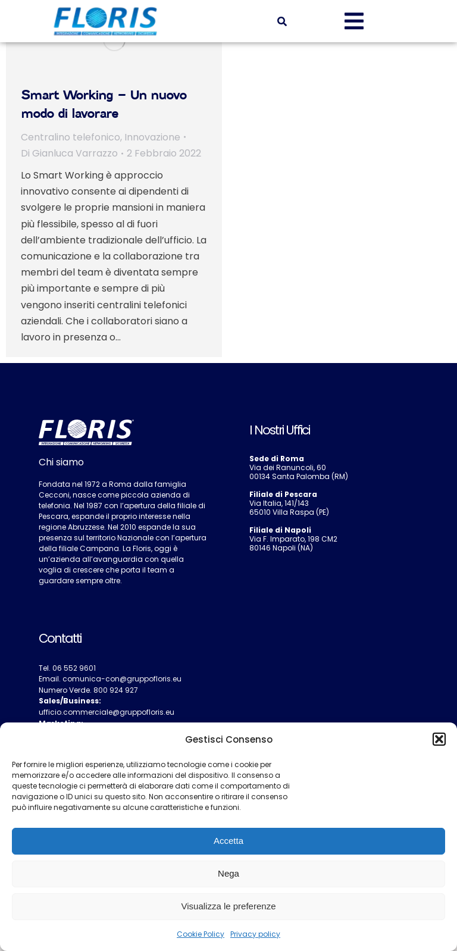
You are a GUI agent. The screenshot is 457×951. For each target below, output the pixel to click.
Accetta (228, 841)
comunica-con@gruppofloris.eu (121, 679)
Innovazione (152, 137)
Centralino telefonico (70, 137)
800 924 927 (115, 690)
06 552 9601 (74, 668)
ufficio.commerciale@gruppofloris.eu (106, 712)
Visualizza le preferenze (228, 906)
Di (69, 153)
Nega (228, 873)
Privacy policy (255, 934)
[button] (439, 739)
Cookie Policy (200, 934)
